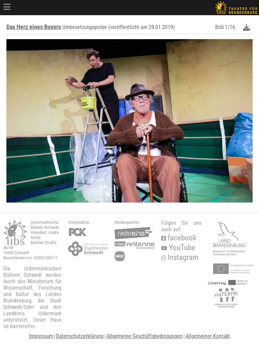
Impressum (41, 336)
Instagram (179, 257)
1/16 (230, 27)
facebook (178, 237)
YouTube (178, 247)
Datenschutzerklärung (80, 336)
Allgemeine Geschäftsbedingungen (144, 336)
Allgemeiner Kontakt (207, 336)
